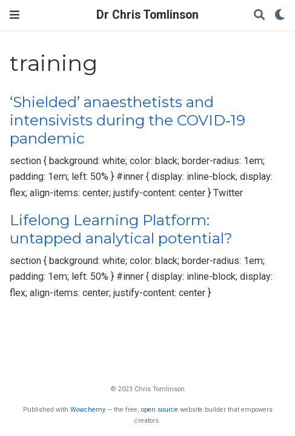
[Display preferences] (279, 15)
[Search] (259, 15)
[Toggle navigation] (14, 15)
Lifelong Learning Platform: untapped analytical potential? (121, 229)
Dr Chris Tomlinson (147, 15)
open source (159, 410)
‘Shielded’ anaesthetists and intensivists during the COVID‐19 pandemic (127, 120)
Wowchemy (87, 410)
